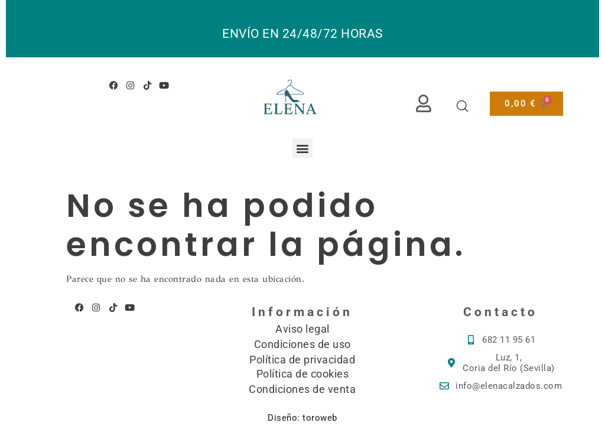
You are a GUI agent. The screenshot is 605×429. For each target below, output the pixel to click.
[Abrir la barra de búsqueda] (463, 106)
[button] (302, 148)
